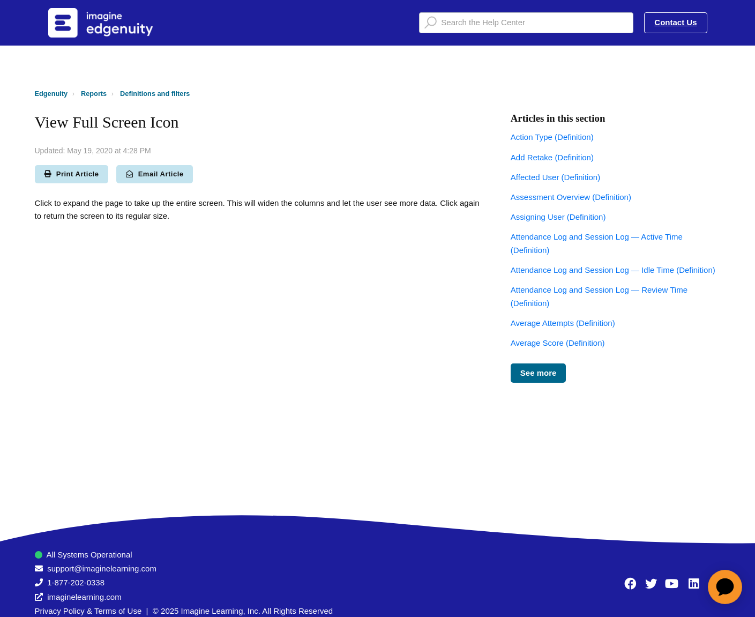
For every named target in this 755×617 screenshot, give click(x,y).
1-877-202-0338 (75, 582)
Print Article (71, 174)
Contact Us (675, 22)
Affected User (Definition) (555, 177)
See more (538, 372)
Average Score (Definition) (558, 342)
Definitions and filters (155, 94)
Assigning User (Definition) (558, 216)
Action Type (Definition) (552, 137)
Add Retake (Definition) (552, 157)
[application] (725, 587)
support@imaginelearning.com (101, 568)
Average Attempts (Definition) (563, 323)
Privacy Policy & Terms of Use (88, 610)
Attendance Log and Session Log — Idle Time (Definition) (613, 269)
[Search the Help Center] (526, 22)
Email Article (154, 174)
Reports (94, 94)
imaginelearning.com (84, 596)
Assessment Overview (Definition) (571, 197)
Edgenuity (51, 94)
